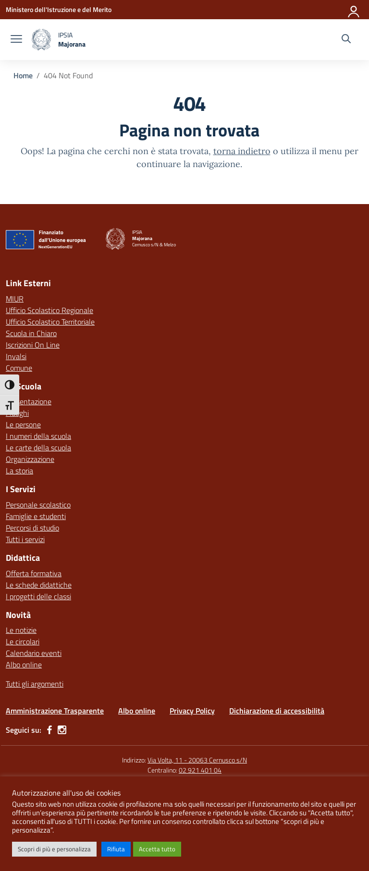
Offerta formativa (34, 573)
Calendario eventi (34, 653)
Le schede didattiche (39, 585)
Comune (19, 368)
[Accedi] (354, 9)
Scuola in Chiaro (31, 333)
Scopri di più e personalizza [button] (54, 849)
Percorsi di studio (32, 527)
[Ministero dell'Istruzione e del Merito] (58, 9)
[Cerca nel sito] (346, 40)
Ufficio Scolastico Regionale (49, 310)
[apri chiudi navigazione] (16, 40)
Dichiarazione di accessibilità (276, 710)
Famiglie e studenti (36, 516)
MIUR (15, 298)
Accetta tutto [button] (157, 849)
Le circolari (22, 641)
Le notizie (21, 630)
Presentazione (28, 401)
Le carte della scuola (38, 447)
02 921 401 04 (200, 770)
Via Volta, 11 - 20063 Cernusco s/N (197, 760)
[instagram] (62, 730)
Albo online (24, 664)
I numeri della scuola (38, 436)
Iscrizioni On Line (33, 345)
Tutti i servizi (25, 539)
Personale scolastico (38, 504)
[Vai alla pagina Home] (23, 75)
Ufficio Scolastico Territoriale (50, 321)
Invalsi (16, 356)
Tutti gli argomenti (34, 684)
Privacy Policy (192, 710)
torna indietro (242, 151)
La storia (19, 470)
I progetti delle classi (38, 596)
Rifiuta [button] (116, 849)
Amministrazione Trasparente (55, 710)
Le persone (23, 424)
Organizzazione (30, 459)
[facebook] (49, 730)
